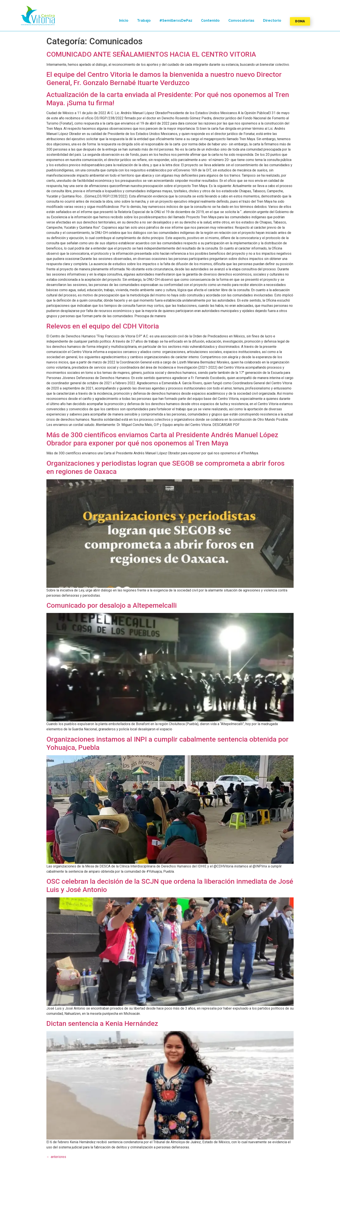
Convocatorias (241, 20)
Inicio (123, 20)
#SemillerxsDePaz (175, 20)
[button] (38, 16)
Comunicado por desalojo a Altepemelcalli (111, 605)
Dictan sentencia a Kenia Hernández (102, 1023)
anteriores (56, 1157)
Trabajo (144, 20)
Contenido (210, 20)
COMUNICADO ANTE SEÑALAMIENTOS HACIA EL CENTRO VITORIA (151, 54)
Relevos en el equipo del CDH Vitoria (102, 326)
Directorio (272, 20)
